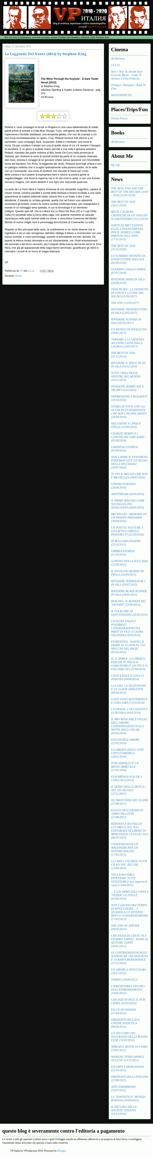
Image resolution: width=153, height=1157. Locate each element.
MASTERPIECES (121, 95)
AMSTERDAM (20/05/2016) (127, 494)
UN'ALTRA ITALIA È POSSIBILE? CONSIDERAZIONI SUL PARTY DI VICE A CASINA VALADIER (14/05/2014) (127, 628)
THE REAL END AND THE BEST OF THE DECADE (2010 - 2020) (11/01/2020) (129, 192)
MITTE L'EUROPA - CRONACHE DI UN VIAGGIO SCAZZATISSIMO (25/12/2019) (129, 215)
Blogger (61, 1150)
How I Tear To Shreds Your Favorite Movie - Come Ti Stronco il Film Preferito (126, 75)
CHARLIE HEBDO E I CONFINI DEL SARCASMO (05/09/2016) (127, 437)
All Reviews (118, 58)
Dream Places (119, 118)
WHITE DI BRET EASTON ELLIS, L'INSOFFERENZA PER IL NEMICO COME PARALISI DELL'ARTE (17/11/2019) (127, 232)
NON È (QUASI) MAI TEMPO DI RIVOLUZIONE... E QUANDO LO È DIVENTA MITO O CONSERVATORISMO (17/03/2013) (129, 912)
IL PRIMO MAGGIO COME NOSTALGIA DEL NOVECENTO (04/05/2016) (128, 504)
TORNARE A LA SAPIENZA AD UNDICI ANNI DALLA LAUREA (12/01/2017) (127, 343)
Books (18, 275)
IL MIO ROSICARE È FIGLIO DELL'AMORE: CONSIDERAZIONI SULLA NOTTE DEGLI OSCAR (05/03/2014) (129, 726)
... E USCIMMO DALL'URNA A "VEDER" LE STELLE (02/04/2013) (129, 895)
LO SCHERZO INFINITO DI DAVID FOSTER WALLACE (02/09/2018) (128, 259)
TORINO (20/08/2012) (124, 979)
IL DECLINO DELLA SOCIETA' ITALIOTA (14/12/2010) (123, 1110)
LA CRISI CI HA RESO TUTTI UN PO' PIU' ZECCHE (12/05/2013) (129, 865)
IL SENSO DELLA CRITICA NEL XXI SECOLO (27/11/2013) (127, 790)
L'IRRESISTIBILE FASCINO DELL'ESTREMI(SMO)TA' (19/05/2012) (128, 990)
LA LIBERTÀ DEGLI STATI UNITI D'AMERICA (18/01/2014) (127, 753)
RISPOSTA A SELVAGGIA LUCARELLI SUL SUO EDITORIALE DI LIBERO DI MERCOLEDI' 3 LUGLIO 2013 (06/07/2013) (129, 830)
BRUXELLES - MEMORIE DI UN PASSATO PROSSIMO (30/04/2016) (128, 517)
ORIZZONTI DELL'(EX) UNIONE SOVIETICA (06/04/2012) (125, 1023)
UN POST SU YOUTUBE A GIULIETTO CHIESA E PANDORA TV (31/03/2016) (127, 531)
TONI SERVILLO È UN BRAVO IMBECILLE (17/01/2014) (125, 767)
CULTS (115, 65)
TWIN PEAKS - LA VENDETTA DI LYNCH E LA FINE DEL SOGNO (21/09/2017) (129, 293)
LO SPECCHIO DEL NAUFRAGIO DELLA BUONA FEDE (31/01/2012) (129, 1037)
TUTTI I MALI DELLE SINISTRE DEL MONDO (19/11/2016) (126, 376)
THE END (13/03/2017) (125, 302)
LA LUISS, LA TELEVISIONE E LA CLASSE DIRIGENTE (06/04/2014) (128, 689)
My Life (115, 165)
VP (22, 270)
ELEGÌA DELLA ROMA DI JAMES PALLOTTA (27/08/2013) (127, 814)
